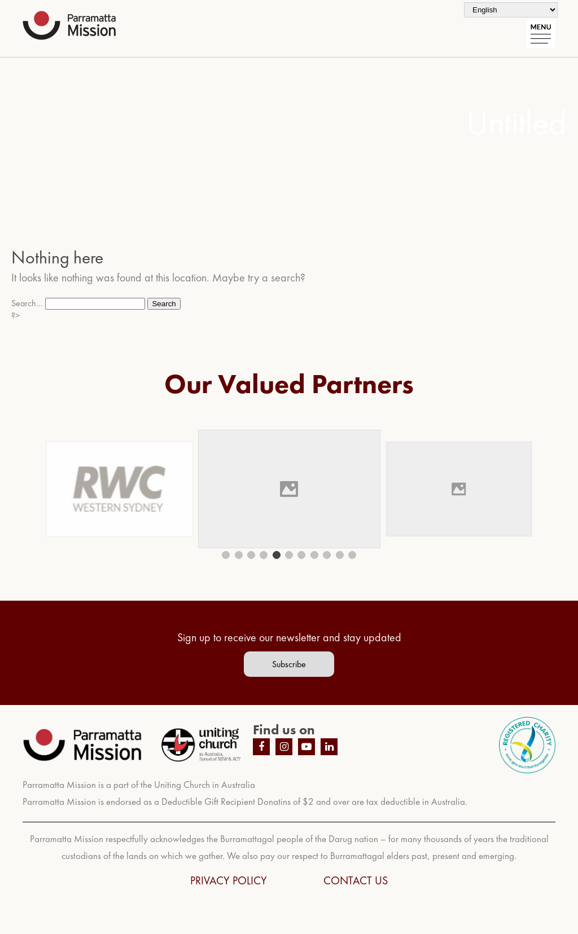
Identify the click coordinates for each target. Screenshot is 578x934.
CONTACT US (355, 880)
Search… (27, 303)
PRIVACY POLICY (228, 880)
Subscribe (289, 664)
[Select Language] (511, 9)
